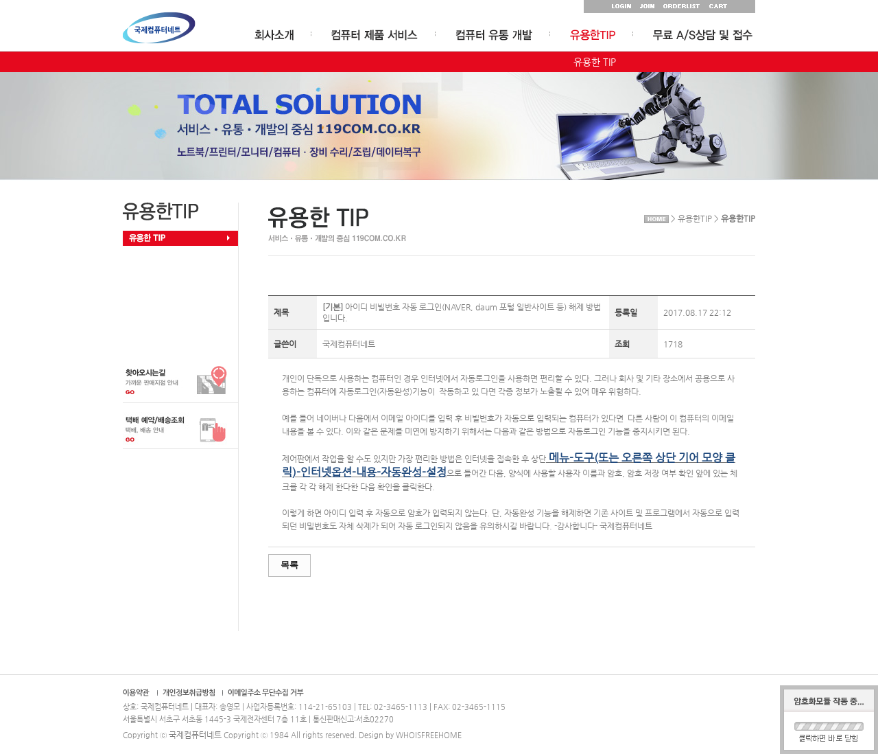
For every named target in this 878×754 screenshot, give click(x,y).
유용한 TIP (594, 61)
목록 (289, 565)
